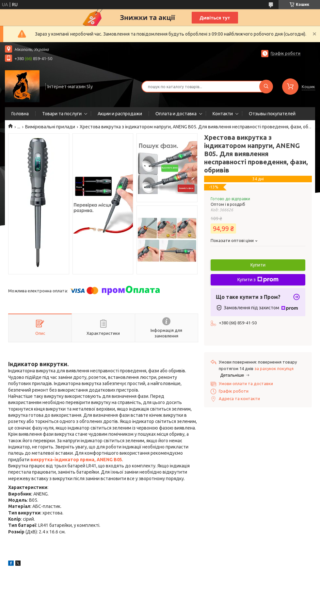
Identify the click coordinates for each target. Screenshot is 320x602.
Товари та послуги (62, 113)
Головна (20, 113)
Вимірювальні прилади (50, 126)
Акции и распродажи (120, 113)
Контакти (223, 113)
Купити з (258, 280)
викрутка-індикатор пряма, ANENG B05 (76, 459)
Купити (257, 265)
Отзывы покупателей (272, 113)
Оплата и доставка (176, 113)
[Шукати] (266, 86)
